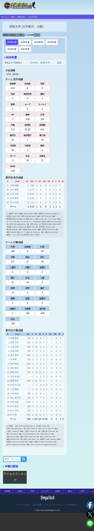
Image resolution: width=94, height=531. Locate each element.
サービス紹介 (24, 505)
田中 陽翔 (14, 189)
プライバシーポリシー (54, 505)
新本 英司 (14, 355)
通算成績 (36, 35)
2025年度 (25, 42)
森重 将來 (14, 380)
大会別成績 (29, 35)
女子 (82, 491)
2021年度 (25, 49)
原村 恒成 (14, 363)
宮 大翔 (13, 414)
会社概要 (37, 505)
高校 (20, 491)
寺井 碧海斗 (15, 376)
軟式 (70, 491)
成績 (59, 62)
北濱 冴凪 (14, 351)
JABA (57, 491)
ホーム (4, 17)
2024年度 (38, 42)
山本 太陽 (14, 194)
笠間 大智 (14, 342)
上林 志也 (14, 346)
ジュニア (45, 491)
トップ (5, 35)
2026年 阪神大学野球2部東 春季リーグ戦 (54, 62)
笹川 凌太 (14, 406)
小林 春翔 (14, 393)
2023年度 (51, 42)
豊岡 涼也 (14, 372)
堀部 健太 (14, 368)
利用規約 (72, 505)
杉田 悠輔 (14, 402)
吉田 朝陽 (14, 185)
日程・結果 (20, 35)
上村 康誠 (14, 389)
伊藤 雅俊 (14, 338)
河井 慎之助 (15, 385)
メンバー (12, 35)
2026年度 (11, 42)
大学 (12, 17)
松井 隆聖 (14, 198)
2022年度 (11, 49)
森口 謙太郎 (15, 397)
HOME (7, 491)
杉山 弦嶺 (14, 202)
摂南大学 (21, 17)
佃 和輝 (13, 359)
